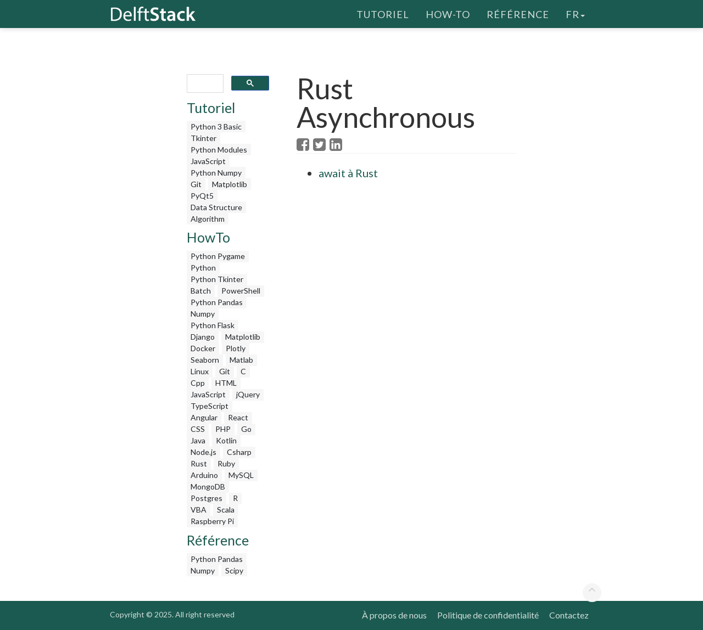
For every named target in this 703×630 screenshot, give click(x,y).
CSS (198, 429)
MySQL (241, 475)
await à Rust (348, 172)
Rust (199, 463)
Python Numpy (216, 172)
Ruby (226, 463)
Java (198, 440)
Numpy (203, 313)
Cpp (198, 382)
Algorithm (208, 218)
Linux (200, 371)
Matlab (241, 359)
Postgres (206, 498)
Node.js (203, 452)
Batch (201, 290)
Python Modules (219, 149)
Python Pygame (218, 256)
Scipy (234, 570)
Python (203, 267)
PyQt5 (202, 195)
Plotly (236, 348)
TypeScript (209, 405)
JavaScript (208, 161)
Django (203, 336)
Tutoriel (382, 14)
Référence (518, 14)
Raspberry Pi (212, 521)
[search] (204, 83)
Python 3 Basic (216, 126)
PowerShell (240, 290)
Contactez (569, 615)
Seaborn (205, 359)
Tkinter (203, 138)
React (238, 417)
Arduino (204, 475)
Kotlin (226, 440)
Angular (204, 417)
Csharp (239, 452)
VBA (199, 509)
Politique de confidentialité (488, 615)
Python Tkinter (217, 279)
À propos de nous (394, 615)
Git (196, 184)
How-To (448, 14)
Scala (226, 509)
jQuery (248, 394)
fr (575, 14)
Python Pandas (217, 302)
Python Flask (213, 325)
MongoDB (208, 486)
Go (246, 429)
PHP (223, 429)
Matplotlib (229, 184)
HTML (226, 382)
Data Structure (216, 207)
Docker (203, 348)
